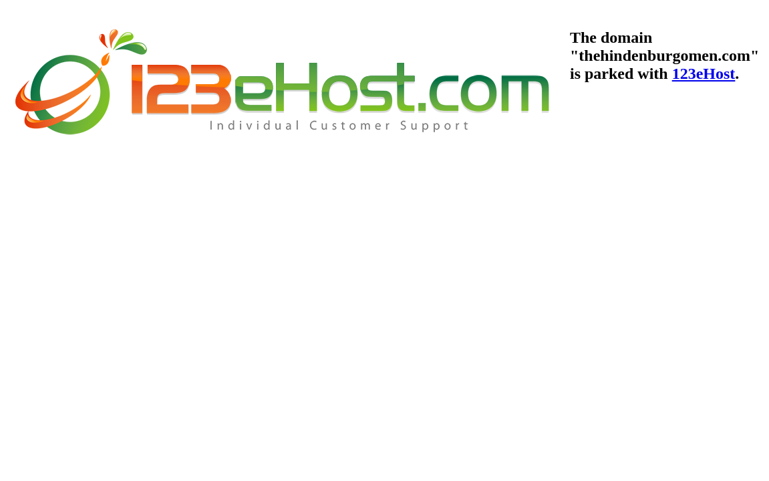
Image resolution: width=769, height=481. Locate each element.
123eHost (704, 73)
